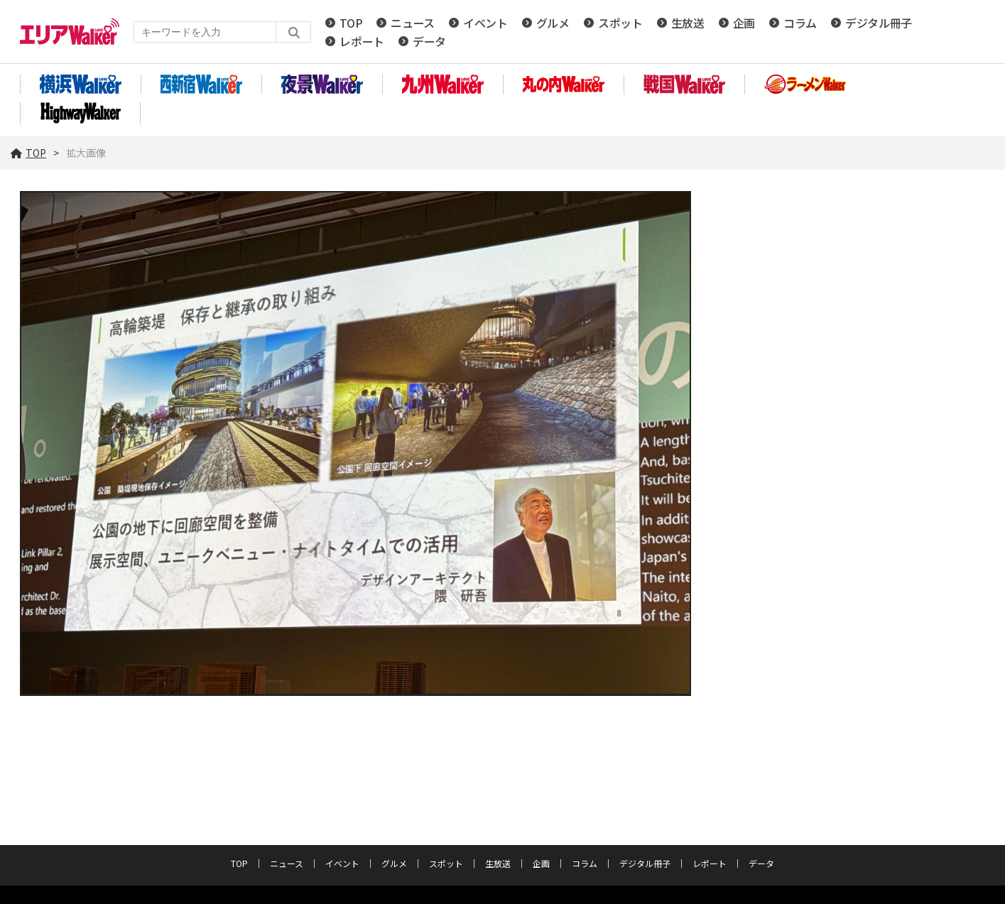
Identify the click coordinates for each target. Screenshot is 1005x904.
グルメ (553, 22)
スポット (620, 22)
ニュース (413, 22)
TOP (350, 22)
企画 (744, 22)
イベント (485, 22)
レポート (361, 41)
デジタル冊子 (878, 22)
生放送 (688, 22)
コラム (800, 22)
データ (429, 41)
